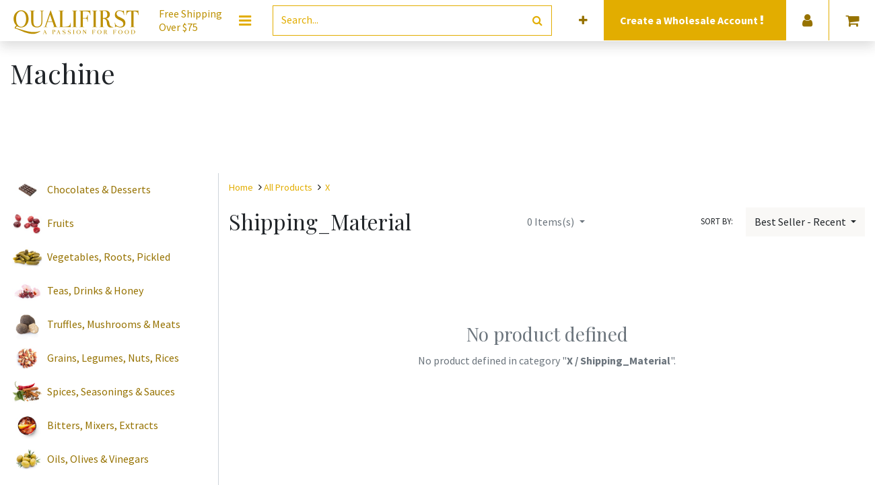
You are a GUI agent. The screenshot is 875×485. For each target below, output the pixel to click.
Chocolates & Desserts (99, 189)
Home (241, 187)
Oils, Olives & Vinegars (98, 458)
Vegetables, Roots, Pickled (108, 256)
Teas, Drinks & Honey (95, 290)
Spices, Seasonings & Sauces (111, 391)
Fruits (60, 223)
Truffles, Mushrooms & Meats (113, 324)
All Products (288, 187)
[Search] (537, 20)
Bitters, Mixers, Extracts (102, 425)
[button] (583, 20)
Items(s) (551, 221)
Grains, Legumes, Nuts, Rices (113, 357)
